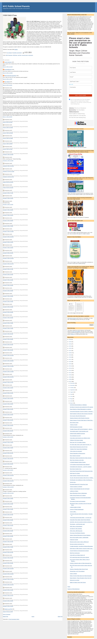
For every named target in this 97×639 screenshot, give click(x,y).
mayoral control (25, 55)
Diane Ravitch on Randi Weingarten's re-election (80, 409)
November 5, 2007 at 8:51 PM (8, 458)
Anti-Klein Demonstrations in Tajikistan (78, 404)
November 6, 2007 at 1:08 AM (8, 498)
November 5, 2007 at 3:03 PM (8, 398)
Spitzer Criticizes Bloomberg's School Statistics (80, 535)
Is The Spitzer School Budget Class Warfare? (80, 464)
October (72, 387)
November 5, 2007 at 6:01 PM (8, 430)
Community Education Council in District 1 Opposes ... (82, 411)
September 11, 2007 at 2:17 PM (8, 176)
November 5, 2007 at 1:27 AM (8, 269)
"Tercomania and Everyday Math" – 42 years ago (80, 517)
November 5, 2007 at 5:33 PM (8, 425)
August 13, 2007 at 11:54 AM (8, 127)
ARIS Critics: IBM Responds (76, 530)
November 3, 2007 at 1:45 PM (8, 242)
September (72, 389)
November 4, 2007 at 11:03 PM (8, 258)
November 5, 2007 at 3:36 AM (8, 290)
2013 (70, 368)
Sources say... (73, 482)
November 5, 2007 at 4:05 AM (8, 296)
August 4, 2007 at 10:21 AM (7, 122)
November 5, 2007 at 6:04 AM (8, 312)
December (72, 383)
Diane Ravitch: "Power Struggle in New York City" (81, 578)
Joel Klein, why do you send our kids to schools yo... (81, 522)
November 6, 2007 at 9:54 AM (8, 563)
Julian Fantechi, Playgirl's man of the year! (79, 475)
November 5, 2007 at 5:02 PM (8, 420)
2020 (70, 352)
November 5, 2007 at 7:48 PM (8, 447)
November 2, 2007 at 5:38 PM (8, 220)
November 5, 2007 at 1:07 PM (8, 382)
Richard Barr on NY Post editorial (77, 571)
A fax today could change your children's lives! (80, 438)
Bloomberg (10, 55)
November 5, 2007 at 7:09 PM (8, 442)
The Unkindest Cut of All (75, 435)
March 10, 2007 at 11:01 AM (8, 66)
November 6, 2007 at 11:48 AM (8, 579)
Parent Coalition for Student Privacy (77, 113)
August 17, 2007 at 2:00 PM (7, 143)
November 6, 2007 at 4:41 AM (8, 525)
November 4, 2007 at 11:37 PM (8, 263)
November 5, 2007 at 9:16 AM (8, 344)
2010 (70, 374)
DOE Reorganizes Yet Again (76, 426)
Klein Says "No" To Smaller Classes (78, 442)
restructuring (30, 55)
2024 (70, 343)
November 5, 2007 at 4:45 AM (8, 301)
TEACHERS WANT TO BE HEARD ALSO (79, 431)
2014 (70, 366)
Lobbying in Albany (74, 491)
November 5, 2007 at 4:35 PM (8, 414)
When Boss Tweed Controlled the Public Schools (80, 457)
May (71, 398)
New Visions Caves (74, 422)
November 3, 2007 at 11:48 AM (8, 231)
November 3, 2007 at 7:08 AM (8, 226)
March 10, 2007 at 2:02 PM (7, 85)
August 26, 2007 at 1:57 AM (7, 149)
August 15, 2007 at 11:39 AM (8, 138)
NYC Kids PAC (82, 115)
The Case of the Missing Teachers (77, 533)
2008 (70, 379)
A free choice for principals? (76, 451)
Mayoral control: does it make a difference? (79, 541)
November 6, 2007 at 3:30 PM (8, 606)
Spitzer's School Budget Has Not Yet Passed (79, 488)
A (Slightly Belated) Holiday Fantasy (78, 462)
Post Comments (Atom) (14, 619)
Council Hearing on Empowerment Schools (79, 550)
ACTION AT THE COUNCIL (76, 528)
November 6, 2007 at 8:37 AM (8, 552)
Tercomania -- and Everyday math (77, 524)
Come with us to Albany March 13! (77, 555)
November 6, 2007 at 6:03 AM (8, 536)
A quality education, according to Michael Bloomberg (81, 546)
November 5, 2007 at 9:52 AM (8, 350)
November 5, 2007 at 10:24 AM (8, 355)
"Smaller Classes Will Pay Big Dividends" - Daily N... (81, 429)
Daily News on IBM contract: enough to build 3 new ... (81, 548)
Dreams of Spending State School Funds (79, 569)
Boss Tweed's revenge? (75, 455)
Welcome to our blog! (74, 580)
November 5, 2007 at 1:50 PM (8, 387)
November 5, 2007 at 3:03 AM (8, 285)
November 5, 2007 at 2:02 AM (8, 274)
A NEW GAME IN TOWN (75, 507)
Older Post (60, 616)
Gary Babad (7, 81)
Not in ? (71, 84)
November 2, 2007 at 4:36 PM (8, 215)
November (72, 385)
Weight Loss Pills (8, 609)
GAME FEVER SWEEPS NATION (77, 433)
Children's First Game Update (76, 440)
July (71, 394)
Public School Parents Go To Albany (78, 495)
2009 (70, 377)
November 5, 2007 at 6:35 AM (8, 317)
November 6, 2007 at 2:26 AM (8, 509)
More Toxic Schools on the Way (77, 460)
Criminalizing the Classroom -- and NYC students (80, 466)
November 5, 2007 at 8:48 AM (8, 339)
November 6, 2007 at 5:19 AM (8, 530)
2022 (70, 348)
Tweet (68, 586)
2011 (70, 372)
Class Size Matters (80, 109)
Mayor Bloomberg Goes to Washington (78, 493)
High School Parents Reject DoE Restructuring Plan (81, 471)
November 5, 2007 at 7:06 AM (8, 323)
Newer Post (5, 616)
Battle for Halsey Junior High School (78, 582)
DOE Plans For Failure (75, 473)
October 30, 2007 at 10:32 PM (8, 187)
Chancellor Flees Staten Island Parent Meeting (80, 519)
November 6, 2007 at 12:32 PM (8, 584)
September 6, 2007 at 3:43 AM (8, 160)
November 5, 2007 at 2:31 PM (8, 393)
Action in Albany (73, 573)
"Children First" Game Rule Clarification (78, 449)
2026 (70, 339)
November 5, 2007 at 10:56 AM (8, 360)
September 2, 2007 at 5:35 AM (8, 154)
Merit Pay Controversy (75, 553)
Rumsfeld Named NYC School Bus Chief (79, 484)
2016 (70, 361)
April (71, 400)
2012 (70, 370)
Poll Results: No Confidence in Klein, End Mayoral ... (81, 480)
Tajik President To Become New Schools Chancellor (81, 413)
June (71, 396)
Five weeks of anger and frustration (77, 501)
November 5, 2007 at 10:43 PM (8, 475)
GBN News (15, 55)
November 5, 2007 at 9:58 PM (8, 470)
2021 (70, 350)
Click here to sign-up (71, 318)
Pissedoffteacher (8, 69)
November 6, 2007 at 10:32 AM (8, 568)
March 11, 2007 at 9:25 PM (7, 116)
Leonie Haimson (8, 62)
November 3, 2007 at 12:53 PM (8, 236)
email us (72, 334)
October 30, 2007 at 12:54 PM (8, 182)
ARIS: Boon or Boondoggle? (76, 526)
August (72, 392)
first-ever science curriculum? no (77, 544)
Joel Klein (19, 55)
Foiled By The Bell (74, 539)
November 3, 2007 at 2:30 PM (8, 247)
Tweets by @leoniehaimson (73, 588)
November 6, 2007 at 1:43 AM (8, 503)
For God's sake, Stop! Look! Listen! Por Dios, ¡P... (81, 444)
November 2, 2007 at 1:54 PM (8, 198)
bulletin (16, 49)
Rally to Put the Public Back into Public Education (81, 575)
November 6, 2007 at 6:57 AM (8, 541)
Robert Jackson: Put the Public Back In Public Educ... (81, 420)
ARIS (7, 55)
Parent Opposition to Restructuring (77, 453)
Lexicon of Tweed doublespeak (76, 509)
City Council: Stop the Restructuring (78, 415)
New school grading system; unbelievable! (79, 537)
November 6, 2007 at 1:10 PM (8, 590)
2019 (70, 355)
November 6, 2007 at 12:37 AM (8, 493)
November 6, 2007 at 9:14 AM (8, 557)
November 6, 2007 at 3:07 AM (8, 514)
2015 (70, 363)
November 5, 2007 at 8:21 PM (8, 453)
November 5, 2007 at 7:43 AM (8, 328)
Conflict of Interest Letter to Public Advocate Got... (81, 563)
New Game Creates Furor (75, 468)
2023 (70, 346)
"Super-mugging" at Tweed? (76, 486)
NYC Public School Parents (16, 6)
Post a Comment (6, 614)
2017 (70, 359)
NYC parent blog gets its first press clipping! (79, 557)
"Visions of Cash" (73, 424)
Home (33, 616)
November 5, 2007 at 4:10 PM (8, 409)
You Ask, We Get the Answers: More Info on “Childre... (82, 477)
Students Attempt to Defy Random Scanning (79, 418)
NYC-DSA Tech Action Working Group (77, 117)
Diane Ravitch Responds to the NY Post (78, 446)
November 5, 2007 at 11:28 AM (8, 366)
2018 (70, 357)
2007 (70, 381)
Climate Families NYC (74, 115)
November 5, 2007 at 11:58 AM (8, 371)
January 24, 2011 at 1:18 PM (8, 611)
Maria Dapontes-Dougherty (10, 75)
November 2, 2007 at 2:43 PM (8, 204)
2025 (70, 341)
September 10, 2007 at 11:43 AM (8, 171)
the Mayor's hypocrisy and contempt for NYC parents (81, 407)
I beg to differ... (73, 511)
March (71, 403)
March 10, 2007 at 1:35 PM (7, 79)
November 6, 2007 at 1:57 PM (8, 595)
